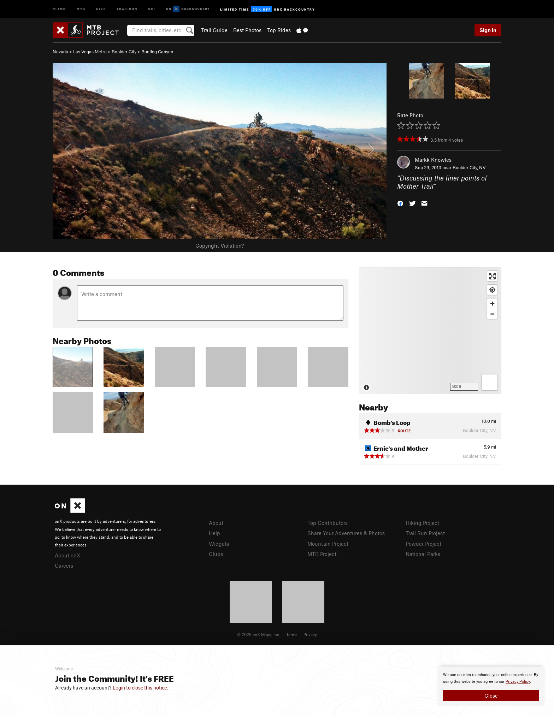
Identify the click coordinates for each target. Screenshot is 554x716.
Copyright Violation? (219, 245)
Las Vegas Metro (90, 51)
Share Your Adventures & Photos (346, 533)
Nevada (60, 51)
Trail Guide (214, 30)
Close (491, 695)
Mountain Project (327, 543)
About (216, 523)
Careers (64, 565)
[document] (491, 686)
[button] (400, 203)
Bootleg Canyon (157, 51)
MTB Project (321, 554)
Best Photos (247, 30)
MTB (81, 8)
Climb (59, 8)
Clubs (216, 554)
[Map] (430, 330)
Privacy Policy (518, 681)
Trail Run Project (425, 533)
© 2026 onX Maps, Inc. (258, 634)
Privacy (310, 634)
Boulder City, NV (469, 167)
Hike (101, 8)
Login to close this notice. (140, 688)
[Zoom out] (492, 314)
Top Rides (279, 30)
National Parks (423, 554)
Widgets (219, 543)
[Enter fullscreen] (492, 276)
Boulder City (124, 51)
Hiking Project (422, 523)
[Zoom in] (492, 303)
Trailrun (127, 8)
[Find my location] (492, 290)
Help (214, 533)
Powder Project (423, 543)
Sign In (487, 30)
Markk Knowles (433, 159)
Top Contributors (327, 523)
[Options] (489, 382)
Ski (151, 8)
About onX (67, 555)
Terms (291, 634)
